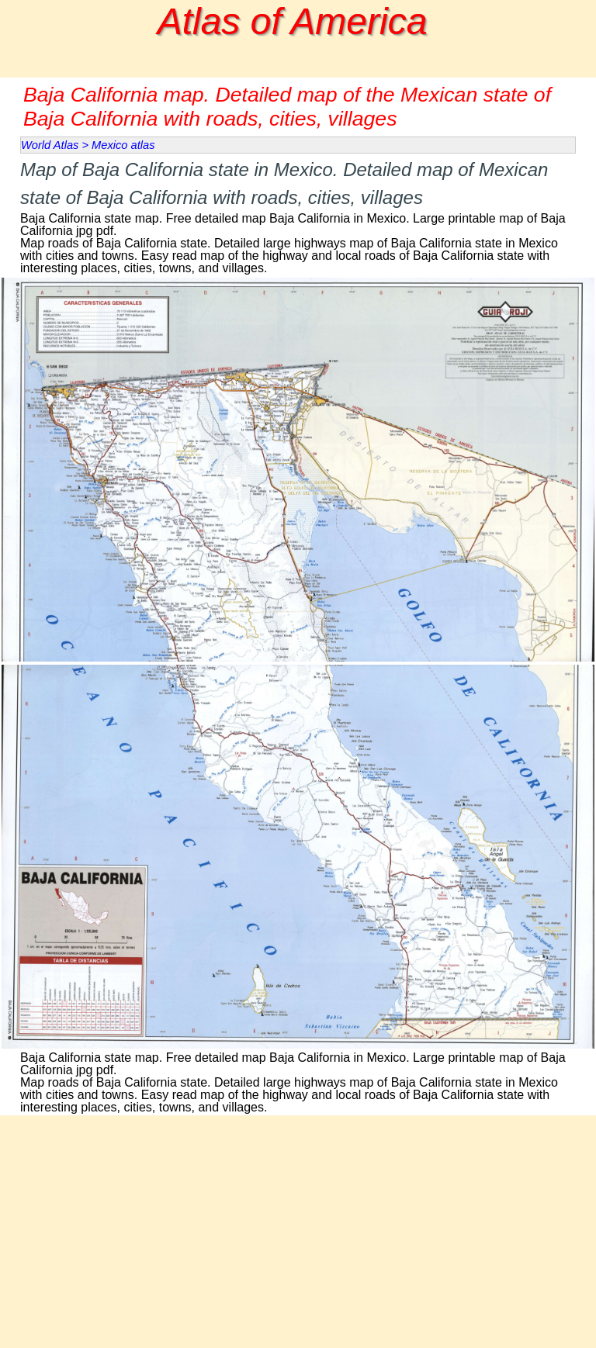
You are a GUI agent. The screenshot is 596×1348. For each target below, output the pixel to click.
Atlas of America (293, 21)
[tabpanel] (298, 215)
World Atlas (49, 145)
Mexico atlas (123, 145)
